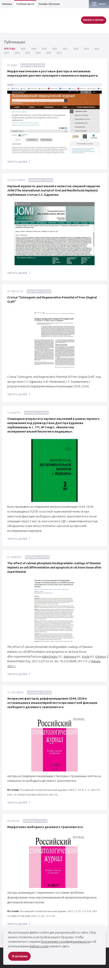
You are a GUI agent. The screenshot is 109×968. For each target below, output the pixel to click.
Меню (102, 4)
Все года (9, 49)
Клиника (7, 4)
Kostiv (86, 656)
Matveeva (70, 656)
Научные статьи (33, 65)
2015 (27, 53)
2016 (17, 53)
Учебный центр (25, 4)
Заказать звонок (93, 19)
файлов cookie (39, 946)
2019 (86, 49)
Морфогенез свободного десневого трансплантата (45, 827)
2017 (6, 53)
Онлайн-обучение (49, 4)
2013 (48, 53)
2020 (75, 49)
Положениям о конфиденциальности (65, 941)
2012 (59, 53)
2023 (44, 49)
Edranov (100, 656)
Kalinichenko (50, 656)
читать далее (17, 161)
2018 (96, 49)
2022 (54, 49)
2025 (23, 49)
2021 (65, 49)
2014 (38, 53)
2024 (33, 49)
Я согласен (19, 956)
